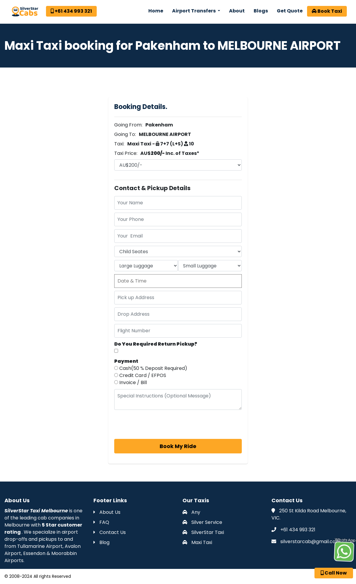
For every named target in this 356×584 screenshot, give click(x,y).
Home (155, 10)
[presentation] (159, 424)
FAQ (101, 522)
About (237, 10)
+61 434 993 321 (71, 11)
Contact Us (109, 532)
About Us (106, 512)
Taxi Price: (125, 153)
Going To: (125, 134)
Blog (101, 542)
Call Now (334, 572)
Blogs (261, 10)
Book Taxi (327, 11)
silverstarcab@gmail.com (310, 541)
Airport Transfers (194, 10)
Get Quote (290, 10)
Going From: (128, 124)
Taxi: (119, 143)
